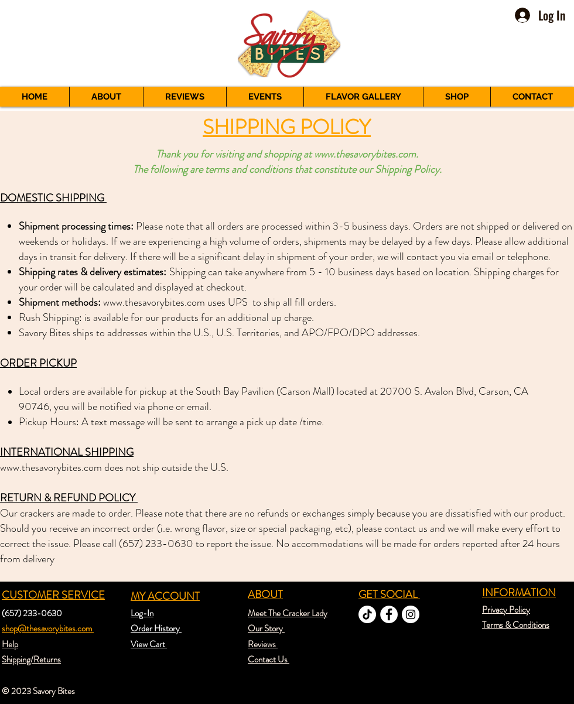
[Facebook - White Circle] (389, 614)
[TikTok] (367, 614)
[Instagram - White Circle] (410, 614)
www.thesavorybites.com (365, 154)
